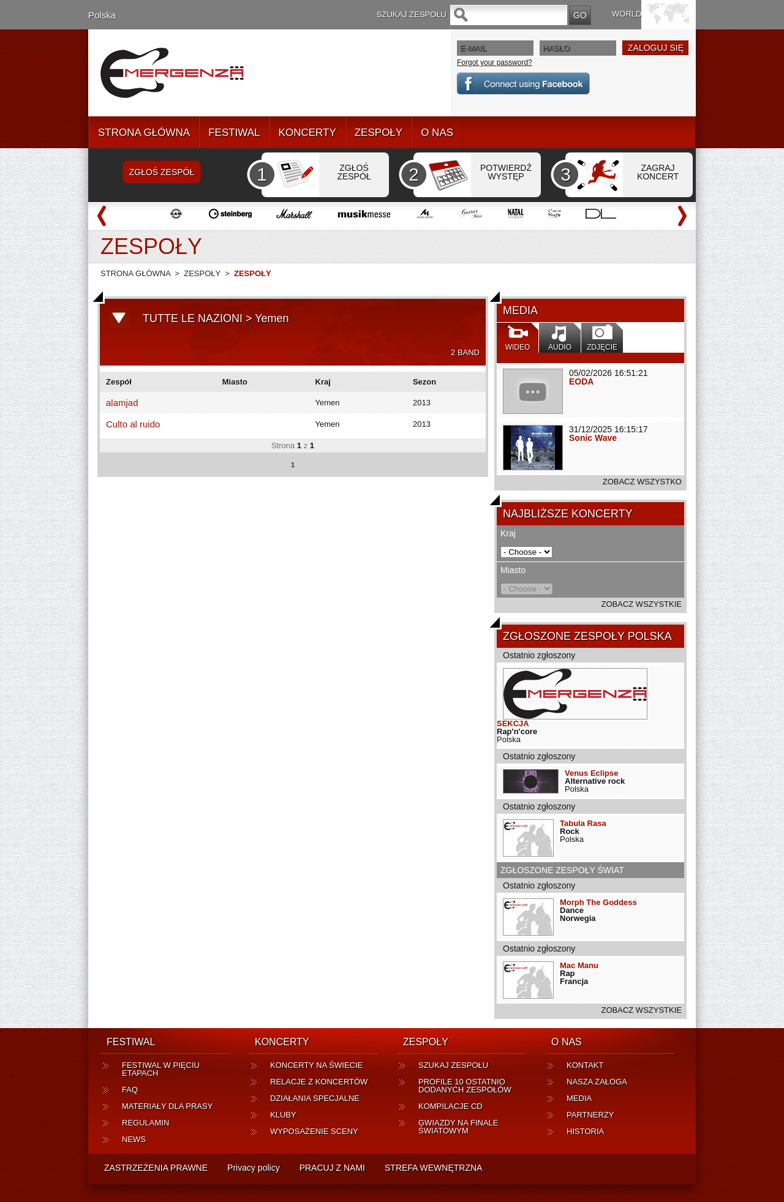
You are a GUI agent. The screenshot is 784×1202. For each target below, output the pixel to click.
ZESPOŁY (378, 132)
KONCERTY (307, 132)
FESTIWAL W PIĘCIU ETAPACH (161, 1069)
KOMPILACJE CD (450, 1106)
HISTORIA (585, 1131)
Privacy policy (253, 1168)
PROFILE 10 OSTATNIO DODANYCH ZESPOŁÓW (464, 1085)
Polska (102, 15)
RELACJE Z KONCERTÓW (319, 1081)
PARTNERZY (590, 1114)
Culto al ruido (133, 424)
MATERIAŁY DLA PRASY (167, 1106)
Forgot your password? (494, 62)
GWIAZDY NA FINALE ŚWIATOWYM (458, 1126)
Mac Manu (579, 965)
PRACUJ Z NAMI (332, 1168)
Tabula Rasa (583, 823)
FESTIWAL (234, 132)
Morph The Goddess (598, 902)
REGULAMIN (145, 1122)
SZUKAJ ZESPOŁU (453, 1065)
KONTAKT (585, 1065)
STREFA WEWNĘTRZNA (433, 1168)
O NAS (437, 132)
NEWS (134, 1139)
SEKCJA (513, 723)
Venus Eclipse (591, 773)
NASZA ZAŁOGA (597, 1081)
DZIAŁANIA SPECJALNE (315, 1098)
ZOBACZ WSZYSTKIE (641, 604)
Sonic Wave (593, 438)
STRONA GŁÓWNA (144, 132)
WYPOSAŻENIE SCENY (314, 1131)
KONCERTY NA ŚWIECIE (316, 1065)
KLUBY (283, 1114)
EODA (581, 381)
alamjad (122, 402)
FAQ (130, 1089)
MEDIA (579, 1098)
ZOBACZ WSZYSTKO (642, 482)
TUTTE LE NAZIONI (193, 318)
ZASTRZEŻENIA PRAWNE (156, 1168)
